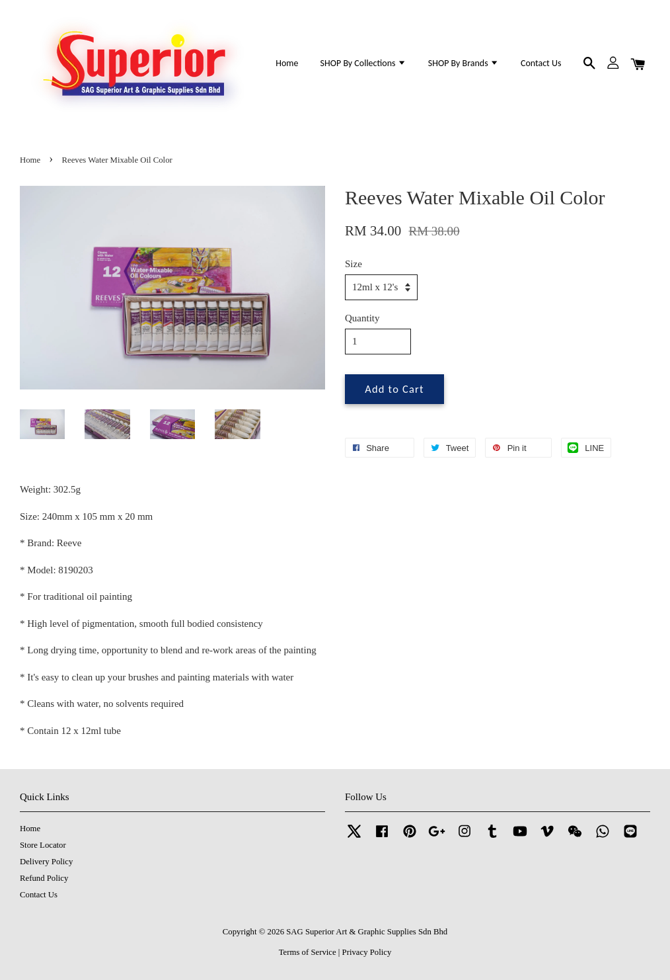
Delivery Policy (46, 861)
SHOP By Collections (363, 63)
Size (353, 264)
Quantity (362, 318)
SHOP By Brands (463, 63)
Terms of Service (307, 952)
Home (287, 63)
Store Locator (43, 845)
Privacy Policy (367, 952)
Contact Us (541, 63)
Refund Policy (44, 878)
